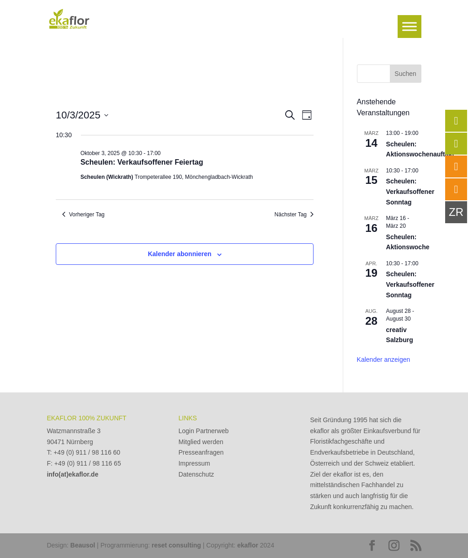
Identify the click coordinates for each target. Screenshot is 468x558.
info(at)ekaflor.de (72, 474)
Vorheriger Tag (83, 214)
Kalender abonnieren (179, 254)
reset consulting (176, 545)
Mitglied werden (200, 441)
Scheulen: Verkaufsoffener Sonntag (410, 191)
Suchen (405, 73)
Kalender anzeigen (383, 359)
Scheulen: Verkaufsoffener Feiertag (141, 162)
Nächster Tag (294, 214)
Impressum (194, 463)
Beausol (82, 545)
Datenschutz (196, 474)
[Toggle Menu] (409, 26)
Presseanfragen (200, 452)
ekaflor (247, 545)
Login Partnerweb (203, 431)
